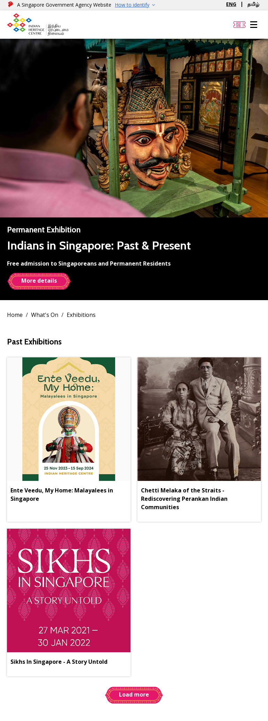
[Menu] (253, 24)
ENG (231, 4)
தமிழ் (253, 4)
